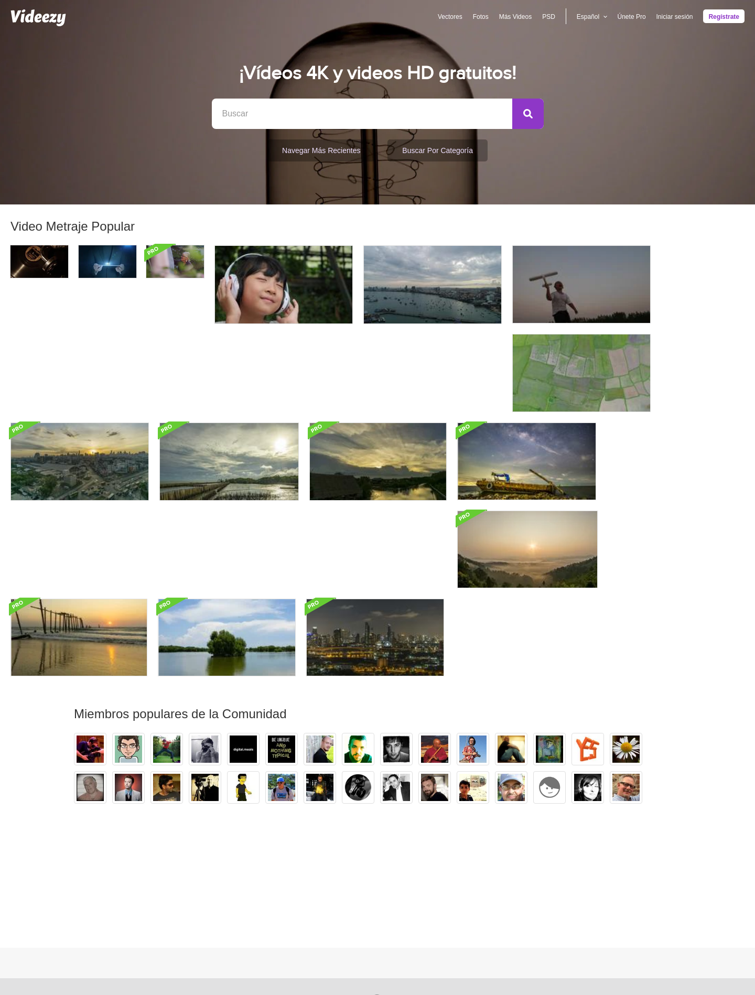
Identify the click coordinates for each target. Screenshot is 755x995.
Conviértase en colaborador (237, 902)
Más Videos (515, 16)
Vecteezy (207, 873)
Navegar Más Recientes (321, 150)
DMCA (346, 902)
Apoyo (345, 887)
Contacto (536, 902)
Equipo (532, 873)
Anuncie (348, 873)
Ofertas (347, 858)
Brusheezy (209, 858)
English (426, 858)
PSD (548, 16)
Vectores (450, 16)
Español (427, 873)
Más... (424, 917)
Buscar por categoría (437, 150)
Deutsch (427, 902)
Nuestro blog (542, 887)
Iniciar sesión (674, 16)
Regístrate (723, 16)
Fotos (480, 16)
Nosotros (536, 858)
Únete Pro (631, 16)
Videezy (205, 887)
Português (431, 887)
